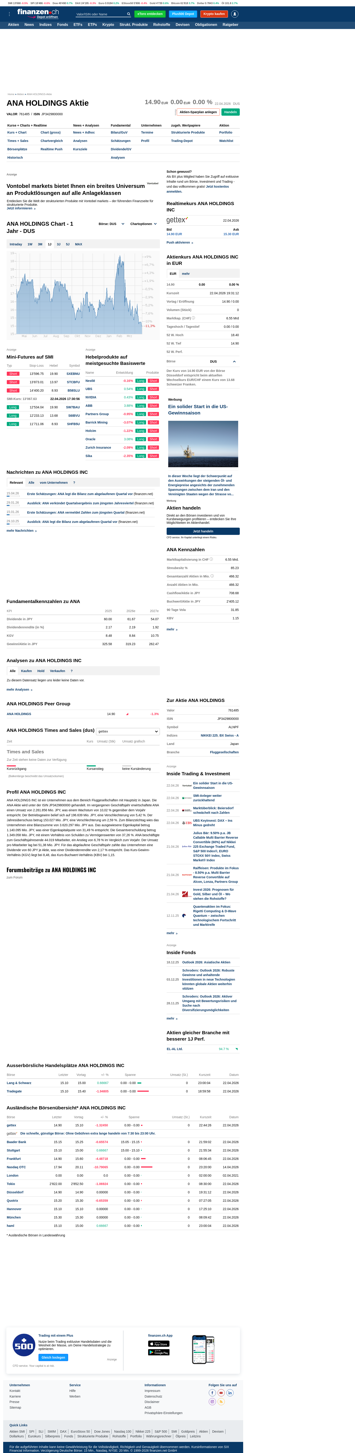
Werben (74, 1396)
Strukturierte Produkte (188, 132)
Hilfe (72, 1391)
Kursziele (80, 149)
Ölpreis (181, 1436)
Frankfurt (14, 1159)
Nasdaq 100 (122, 1431)
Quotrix (12, 1200)
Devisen (182, 25)
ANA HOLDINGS (19, 714)
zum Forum (15, 877)
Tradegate (14, 1091)
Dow (55, 3)
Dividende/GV (121, 149)
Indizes (45, 25)
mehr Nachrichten (22, 530)
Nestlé (90, 381)
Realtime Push (51, 149)
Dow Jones (102, 1431)
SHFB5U (73, 424)
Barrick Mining (97, 422)
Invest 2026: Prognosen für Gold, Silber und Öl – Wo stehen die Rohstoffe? (213, 894)
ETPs (92, 25)
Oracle (91, 439)
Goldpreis (188, 1431)
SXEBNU (73, 374)
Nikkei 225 (143, 1431)
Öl (223, 3)
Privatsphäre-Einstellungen (163, 1413)
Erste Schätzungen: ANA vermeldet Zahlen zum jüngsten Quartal (76, 512)
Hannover (14, 1209)
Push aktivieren (180, 242)
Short (153, 381)
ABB (89, 405)
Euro (101, 3)
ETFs (78, 25)
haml (10, 1226)
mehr (186, 273)
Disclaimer (152, 1402)
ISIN (37, 114)
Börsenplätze (17, 149)
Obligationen (206, 25)
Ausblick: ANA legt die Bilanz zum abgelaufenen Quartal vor (72, 522)
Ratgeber (230, 25)
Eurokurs (34, 1436)
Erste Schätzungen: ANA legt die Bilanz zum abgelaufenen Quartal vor (80, 494)
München (14, 1217)
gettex (11, 1125)
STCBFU (73, 382)
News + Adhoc (84, 132)
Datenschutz (153, 1396)
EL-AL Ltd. (175, 1049)
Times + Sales (18, 141)
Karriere (15, 1396)
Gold (152, 3)
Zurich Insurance (98, 447)
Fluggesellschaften (224, 752)
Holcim (91, 431)
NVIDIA (91, 397)
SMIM (52, 1431)
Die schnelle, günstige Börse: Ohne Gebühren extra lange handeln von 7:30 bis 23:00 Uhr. (81, 1133)
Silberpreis (52, 1436)
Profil (145, 141)
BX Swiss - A (229, 735)
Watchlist (226, 141)
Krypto (108, 25)
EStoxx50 (127, 3)
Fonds (62, 25)
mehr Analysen (19, 689)
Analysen (80, 141)
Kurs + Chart (16, 132)
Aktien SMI (17, 1431)
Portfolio (226, 132)
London (12, 1175)
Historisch (15, 157)
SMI (10, 3)
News (29, 25)
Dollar (200, 3)
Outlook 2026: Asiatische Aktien (206, 962)
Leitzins (195, 1436)
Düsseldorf (15, 1192)
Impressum (152, 1391)
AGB (148, 1407)
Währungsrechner (158, 1436)
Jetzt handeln (203, 531)
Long (140, 381)
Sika (89, 456)
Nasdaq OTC (16, 1167)
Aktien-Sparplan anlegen (198, 112)
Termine (147, 132)
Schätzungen (120, 141)
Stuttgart (13, 1150)
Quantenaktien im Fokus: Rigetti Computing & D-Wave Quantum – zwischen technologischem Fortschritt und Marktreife (214, 915)
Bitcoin (175, 3)
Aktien (13, 25)
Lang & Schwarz (19, 1083)
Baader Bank (16, 1142)
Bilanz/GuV (119, 132)
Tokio (11, 1184)
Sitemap (15, 1407)
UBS (89, 389)
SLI (40, 1431)
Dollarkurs (17, 1436)
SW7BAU (73, 407)
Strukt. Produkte (134, 25)
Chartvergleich (52, 141)
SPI (33, 3)
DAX (78, 3)
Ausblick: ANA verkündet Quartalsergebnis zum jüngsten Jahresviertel (80, 503)
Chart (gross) (50, 132)
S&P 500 (161, 1431)
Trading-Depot (182, 141)
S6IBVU (74, 415)
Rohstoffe (161, 25)
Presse (14, 1402)
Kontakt (15, 1391)
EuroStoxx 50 (80, 1431)
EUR (173, 273)
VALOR (12, 114)
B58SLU (74, 390)
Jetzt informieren (21, 208)
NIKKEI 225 (209, 735)
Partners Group (97, 414)
